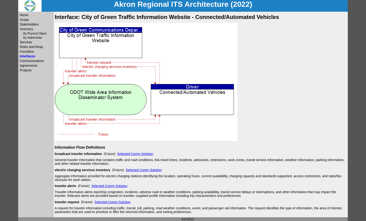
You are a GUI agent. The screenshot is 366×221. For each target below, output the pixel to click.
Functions (27, 51)
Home (24, 15)
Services (26, 42)
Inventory (26, 29)
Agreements (28, 65)
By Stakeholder (32, 37)
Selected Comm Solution (135, 154)
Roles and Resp (31, 47)
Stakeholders (29, 24)
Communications (32, 61)
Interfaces (27, 56)
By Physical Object (34, 33)
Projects (26, 70)
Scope (24, 20)
